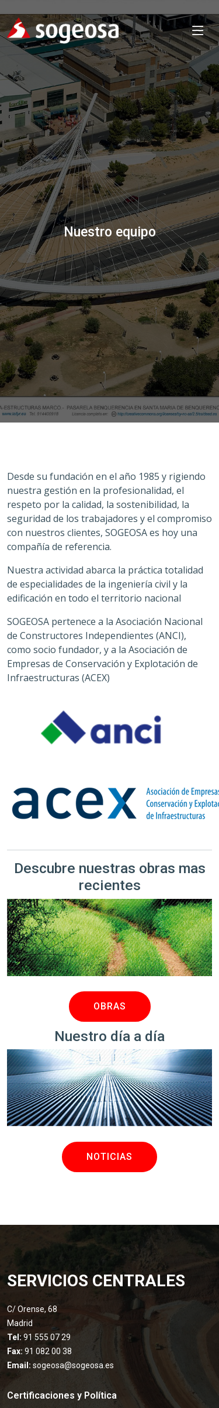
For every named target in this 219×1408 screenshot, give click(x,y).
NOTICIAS (109, 1156)
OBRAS (109, 1006)
